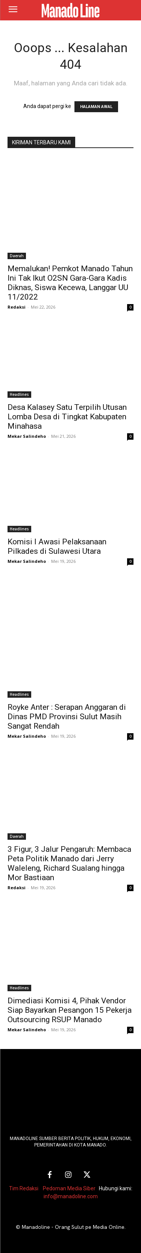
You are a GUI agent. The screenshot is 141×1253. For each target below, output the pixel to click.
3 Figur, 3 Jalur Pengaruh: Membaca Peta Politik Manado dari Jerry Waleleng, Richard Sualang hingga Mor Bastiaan (69, 863)
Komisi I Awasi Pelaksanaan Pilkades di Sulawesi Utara (57, 546)
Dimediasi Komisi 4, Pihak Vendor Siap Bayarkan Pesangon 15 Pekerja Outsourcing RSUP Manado (70, 1010)
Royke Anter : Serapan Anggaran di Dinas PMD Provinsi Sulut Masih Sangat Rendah (67, 717)
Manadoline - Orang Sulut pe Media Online (73, 1227)
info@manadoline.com (71, 1196)
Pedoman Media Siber (69, 1188)
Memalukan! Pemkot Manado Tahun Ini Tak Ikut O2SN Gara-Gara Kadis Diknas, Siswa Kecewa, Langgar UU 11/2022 (70, 282)
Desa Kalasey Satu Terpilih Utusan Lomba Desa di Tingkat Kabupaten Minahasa (67, 417)
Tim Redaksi (23, 1188)
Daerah (17, 255)
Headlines (19, 394)
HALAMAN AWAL (96, 106)
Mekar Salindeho (27, 436)
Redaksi (17, 307)
